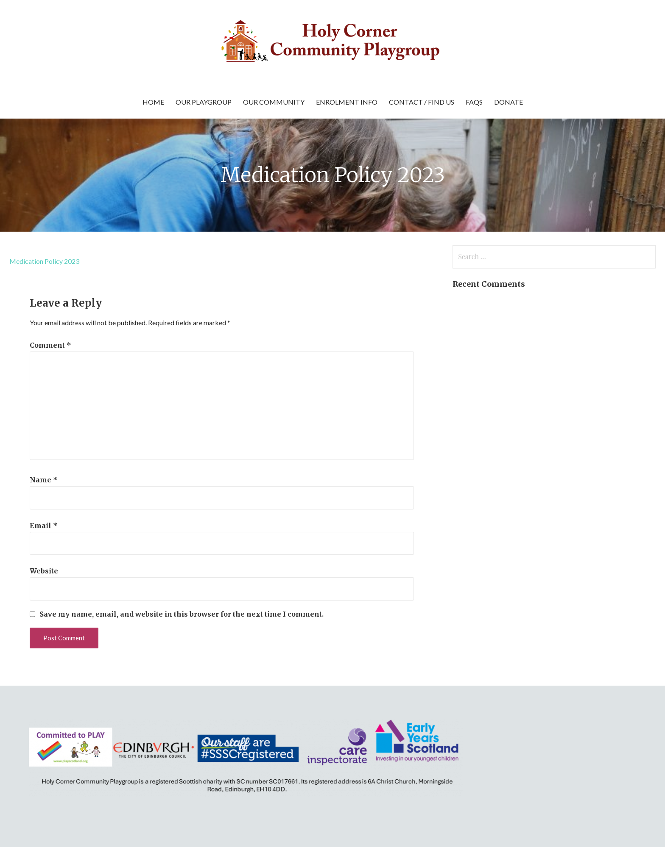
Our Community (274, 102)
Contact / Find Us (421, 102)
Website (44, 571)
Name (44, 480)
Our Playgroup (204, 102)
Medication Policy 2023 (44, 261)
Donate (508, 102)
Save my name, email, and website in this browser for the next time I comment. (181, 614)
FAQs (474, 102)
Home (153, 102)
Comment (50, 345)
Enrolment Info (346, 102)
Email (44, 525)
